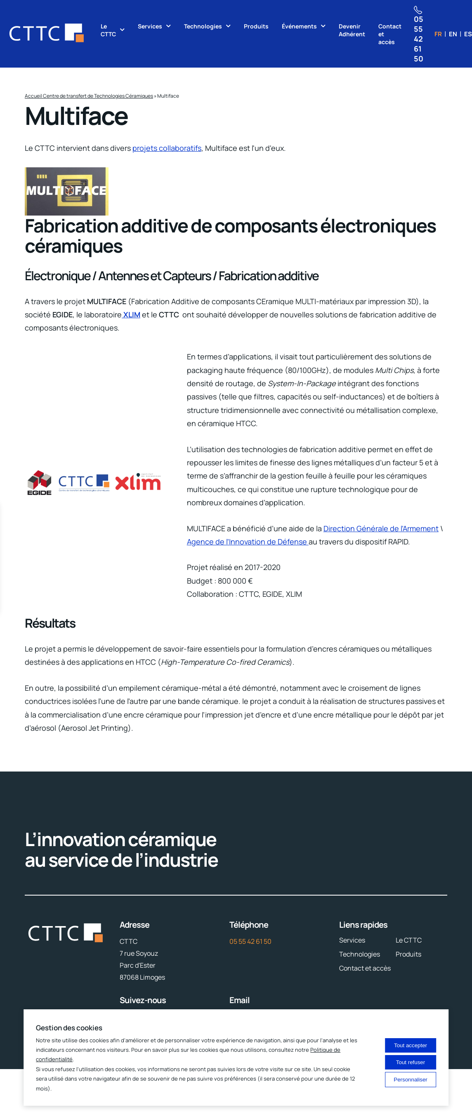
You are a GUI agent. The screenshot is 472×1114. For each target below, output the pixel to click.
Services (150, 26)
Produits (256, 26)
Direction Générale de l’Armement (381, 528)
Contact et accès (389, 34)
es (468, 34)
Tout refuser (410, 1062)
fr (438, 34)
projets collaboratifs (166, 148)
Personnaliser (410, 1079)
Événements (299, 26)
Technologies (203, 26)
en (453, 34)
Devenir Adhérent (352, 30)
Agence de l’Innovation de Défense (248, 541)
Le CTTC (108, 30)
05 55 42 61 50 (250, 941)
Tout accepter (410, 1045)
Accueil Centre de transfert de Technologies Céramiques (89, 95)
